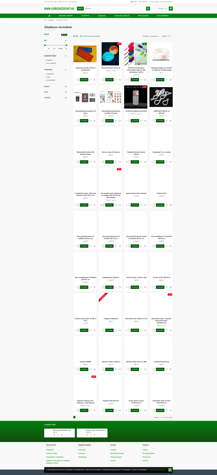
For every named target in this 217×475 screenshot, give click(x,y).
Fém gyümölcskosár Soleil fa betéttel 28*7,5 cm (136, 237)
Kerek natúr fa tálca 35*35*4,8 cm (136, 402)
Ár (45, 40)
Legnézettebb (50, 424)
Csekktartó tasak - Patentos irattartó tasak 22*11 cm (85, 194)
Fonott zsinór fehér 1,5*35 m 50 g (85, 320)
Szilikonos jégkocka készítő (136, 111)
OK (170, 470)
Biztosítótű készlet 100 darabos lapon (85, 153)
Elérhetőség (50, 56)
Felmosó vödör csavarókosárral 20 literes (96, 429)
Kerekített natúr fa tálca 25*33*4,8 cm (162, 402)
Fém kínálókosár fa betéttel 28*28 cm (161, 237)
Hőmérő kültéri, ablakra (111, 362)
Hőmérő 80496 (85, 362)
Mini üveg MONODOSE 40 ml (62, 429)
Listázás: (165, 36)
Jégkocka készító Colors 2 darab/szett (85, 69)
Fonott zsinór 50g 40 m (161, 277)
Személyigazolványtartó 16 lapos (85, 112)
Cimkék (47, 98)
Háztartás (51, 20)
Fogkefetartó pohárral (111, 277)
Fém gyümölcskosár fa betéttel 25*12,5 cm (85, 237)
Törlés (65, 35)
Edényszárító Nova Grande (136, 193)
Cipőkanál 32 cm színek (162, 152)
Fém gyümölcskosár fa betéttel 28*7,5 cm (111, 237)
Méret (47, 86)
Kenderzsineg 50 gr (161, 362)
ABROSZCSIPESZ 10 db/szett (162, 112)
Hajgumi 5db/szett (111, 318)
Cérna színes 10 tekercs (111, 152)
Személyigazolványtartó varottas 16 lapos (111, 112)
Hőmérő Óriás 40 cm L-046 (136, 362)
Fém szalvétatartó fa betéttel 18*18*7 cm (85, 278)
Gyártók (48, 70)
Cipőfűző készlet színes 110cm (136, 153)
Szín (46, 92)
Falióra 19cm (162, 193)
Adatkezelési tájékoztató (156, 470)
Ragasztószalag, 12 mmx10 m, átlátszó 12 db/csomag (161, 69)
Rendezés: (141, 36)
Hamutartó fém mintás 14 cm (136, 318)
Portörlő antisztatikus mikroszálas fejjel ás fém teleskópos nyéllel (136, 70)
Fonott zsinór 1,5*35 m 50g (136, 277)
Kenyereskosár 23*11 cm (110, 68)
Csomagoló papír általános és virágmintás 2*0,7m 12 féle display (111, 195)
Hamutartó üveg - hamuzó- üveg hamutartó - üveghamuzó (161, 321)
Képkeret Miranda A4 (111, 401)
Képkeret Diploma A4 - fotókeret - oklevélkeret (85, 402)
